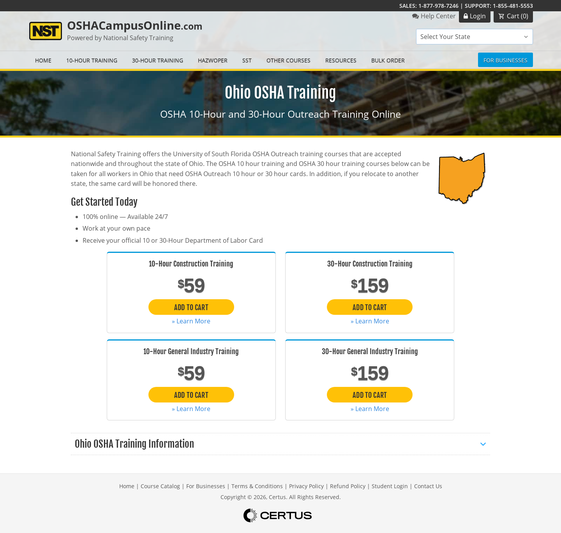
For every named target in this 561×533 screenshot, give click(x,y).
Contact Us (428, 486)
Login (478, 16)
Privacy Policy (306, 486)
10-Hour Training (91, 60)
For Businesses (505, 60)
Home (43, 60)
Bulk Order (388, 60)
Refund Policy (347, 486)
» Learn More (191, 321)
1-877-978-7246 (438, 5)
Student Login (390, 486)
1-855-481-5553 (513, 5)
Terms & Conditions (257, 486)
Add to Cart (191, 307)
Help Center (438, 16)
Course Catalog (160, 486)
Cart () (517, 16)
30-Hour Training (157, 60)
